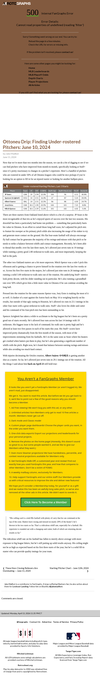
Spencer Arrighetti (12, 198)
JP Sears (8, 194)
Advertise (46, 622)
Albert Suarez (10, 201)
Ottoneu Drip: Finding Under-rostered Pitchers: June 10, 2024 (41, 144)
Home (32, 67)
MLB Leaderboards (39, 71)
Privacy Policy (76, 622)
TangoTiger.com (73, 651)
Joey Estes (9, 205)
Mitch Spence (10, 209)
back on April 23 (36, 364)
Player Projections (38, 81)
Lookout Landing (20, 586)
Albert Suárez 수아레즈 (56, 355)
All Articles (34, 85)
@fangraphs (22, 622)
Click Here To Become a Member (45, 502)
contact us (67, 52)
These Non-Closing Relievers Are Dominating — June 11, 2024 (20, 569)
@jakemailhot (56, 586)
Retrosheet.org (25, 665)
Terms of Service (61, 622)
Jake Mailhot (12, 153)
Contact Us (35, 622)
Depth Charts (36, 78)
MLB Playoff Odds (38, 74)
